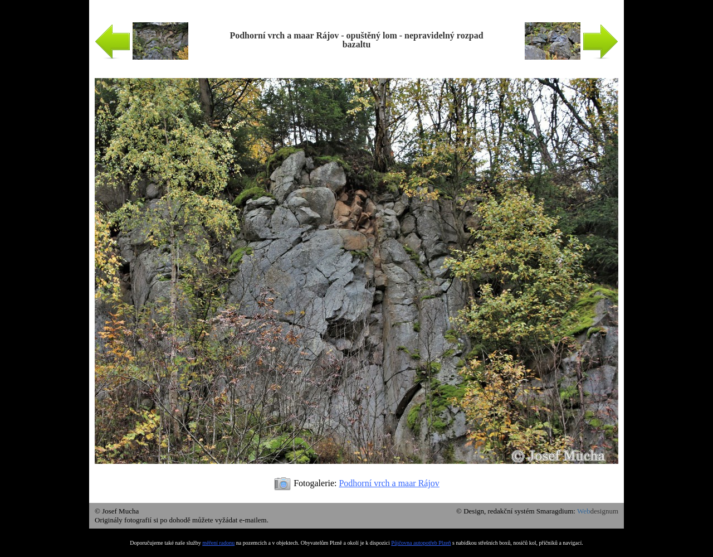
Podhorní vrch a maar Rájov (389, 483)
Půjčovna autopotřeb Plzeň (421, 543)
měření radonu (218, 543)
